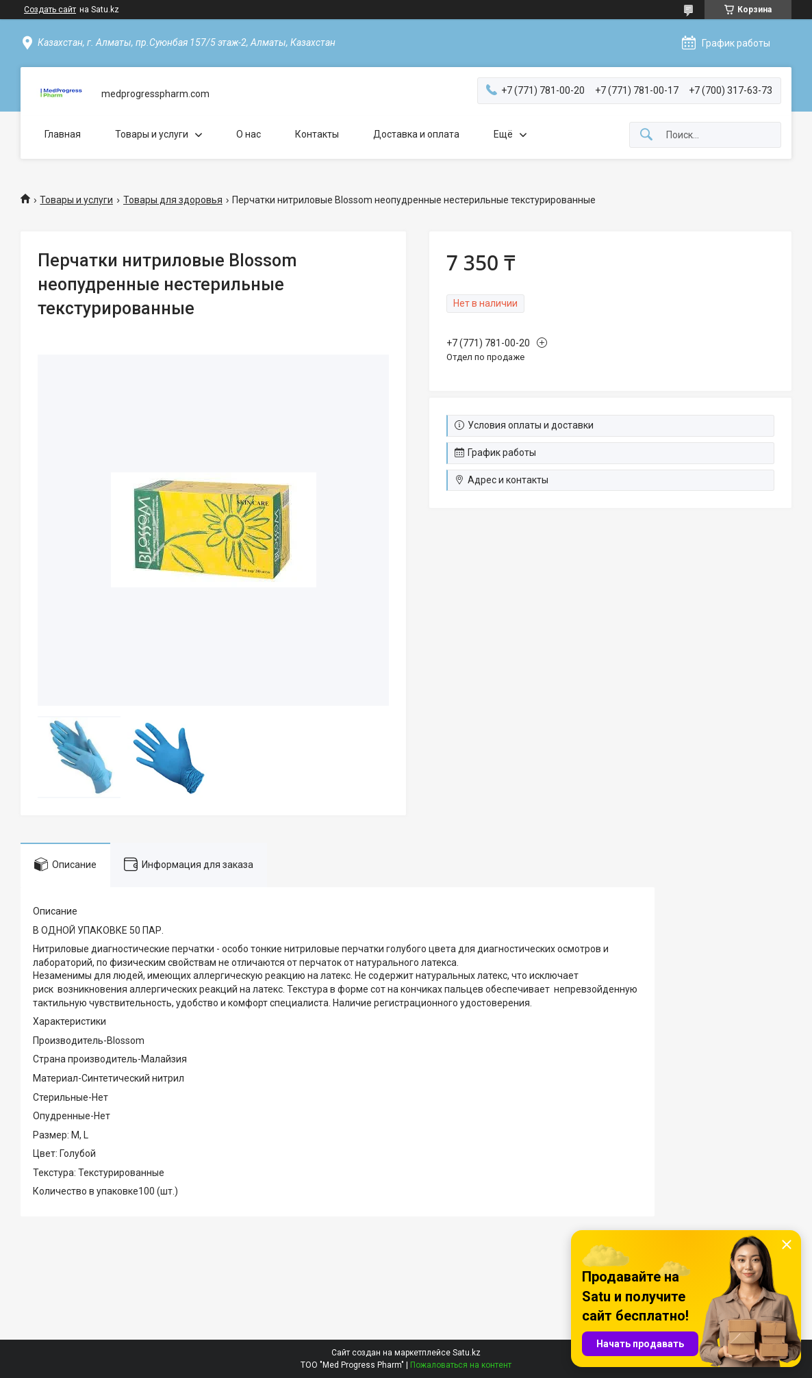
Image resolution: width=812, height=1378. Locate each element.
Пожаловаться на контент (460, 1365)
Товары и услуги (151, 134)
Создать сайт (50, 9)
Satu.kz (467, 1352)
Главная (63, 134)
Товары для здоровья (173, 199)
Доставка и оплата (416, 134)
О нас (248, 134)
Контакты (317, 134)
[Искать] (646, 135)
